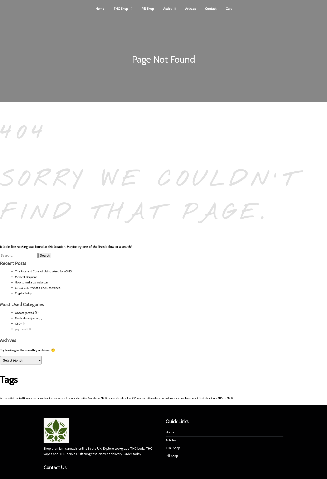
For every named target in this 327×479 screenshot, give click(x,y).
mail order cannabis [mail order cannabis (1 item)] (170, 398)
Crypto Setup (23, 294)
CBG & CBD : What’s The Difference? (38, 288)
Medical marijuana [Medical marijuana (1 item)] (208, 398)
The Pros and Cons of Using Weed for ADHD (43, 272)
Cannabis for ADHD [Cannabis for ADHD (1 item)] (97, 398)
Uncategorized (24, 313)
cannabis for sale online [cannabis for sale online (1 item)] (119, 398)
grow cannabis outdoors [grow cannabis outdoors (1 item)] (148, 398)
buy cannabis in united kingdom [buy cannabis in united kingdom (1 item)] (16, 398)
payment (21, 329)
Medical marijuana (26, 318)
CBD (18, 324)
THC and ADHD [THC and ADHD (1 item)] (225, 398)
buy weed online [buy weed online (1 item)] (62, 398)
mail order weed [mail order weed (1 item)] (189, 398)
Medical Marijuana (26, 277)
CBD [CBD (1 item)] (134, 398)
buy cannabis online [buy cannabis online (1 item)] (43, 398)
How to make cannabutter (31, 282)
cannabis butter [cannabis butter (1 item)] (79, 398)
